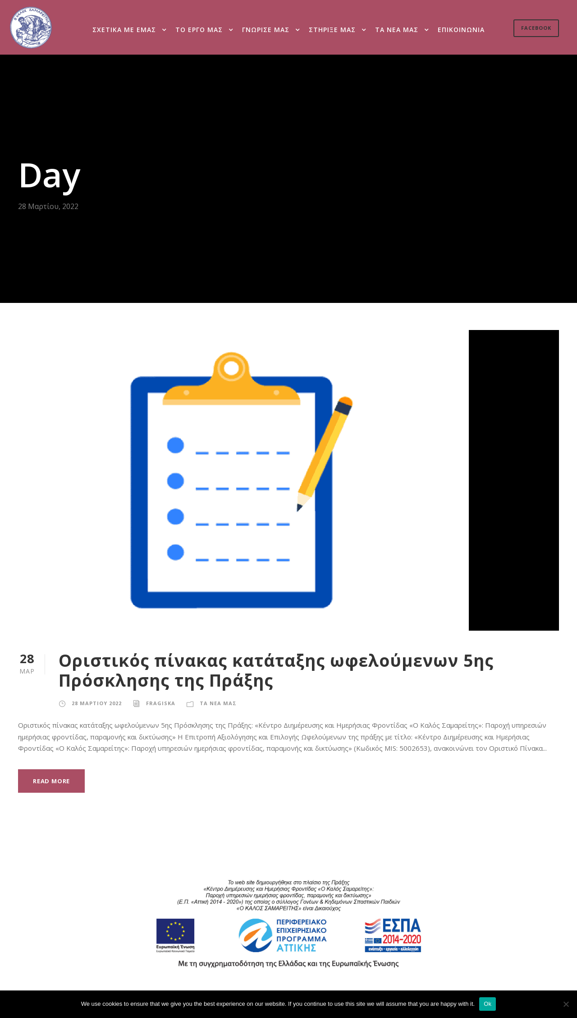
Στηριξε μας (333, 29)
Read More (52, 780)
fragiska (159, 703)
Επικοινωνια (461, 29)
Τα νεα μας (397, 29)
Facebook (535, 28)
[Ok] (565, 1004)
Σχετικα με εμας (124, 29)
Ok (487, 1003)
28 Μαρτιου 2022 (96, 703)
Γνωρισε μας (267, 29)
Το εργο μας (200, 29)
